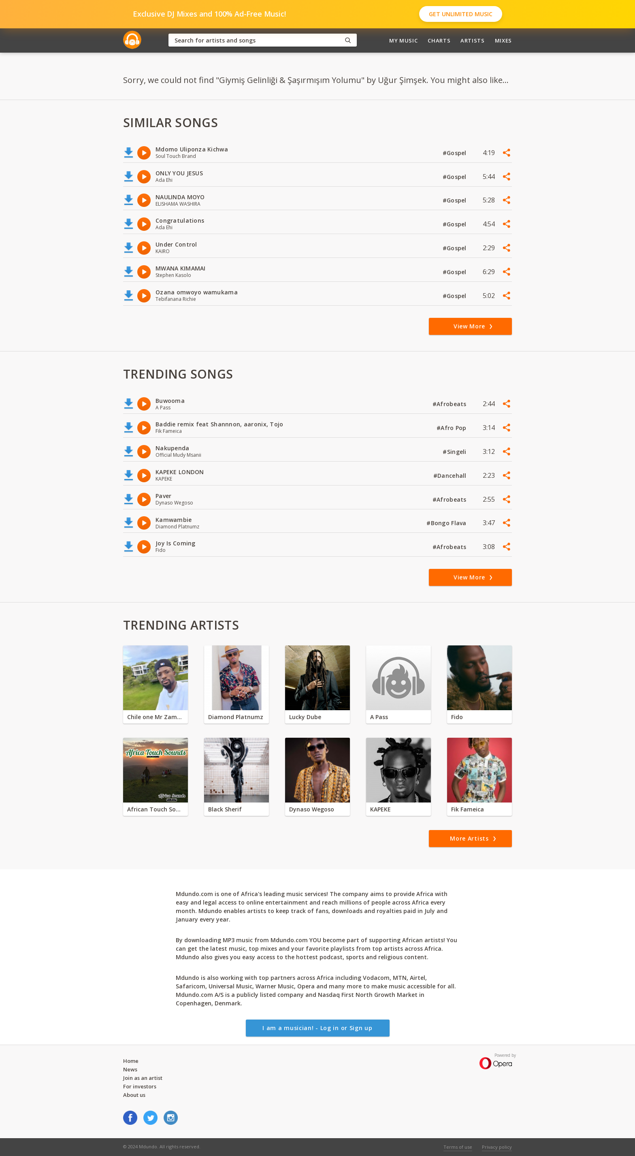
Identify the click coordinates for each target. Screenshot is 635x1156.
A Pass (379, 717)
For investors (139, 1086)
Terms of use (457, 1147)
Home (131, 1060)
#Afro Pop (452, 428)
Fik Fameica (467, 809)
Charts (439, 40)
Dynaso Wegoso (311, 809)
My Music (403, 40)
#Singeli (455, 452)
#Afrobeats (450, 404)
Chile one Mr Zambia (155, 717)
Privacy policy (497, 1147)
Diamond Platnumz (235, 717)
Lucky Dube (305, 717)
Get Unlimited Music (460, 14)
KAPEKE (380, 809)
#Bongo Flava (447, 523)
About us (134, 1095)
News (130, 1069)
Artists (472, 40)
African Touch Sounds (155, 809)
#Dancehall (450, 475)
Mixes (503, 40)
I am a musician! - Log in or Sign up (317, 1028)
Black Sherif (225, 809)
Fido (457, 717)
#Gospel (455, 153)
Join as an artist (142, 1077)
